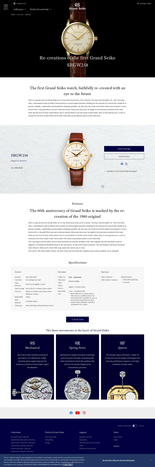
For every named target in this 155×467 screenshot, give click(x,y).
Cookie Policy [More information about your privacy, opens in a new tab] (67, 464)
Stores (116, 446)
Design (47, 443)
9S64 (70, 277)
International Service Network (89, 443)
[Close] (151, 460)
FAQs (81, 446)
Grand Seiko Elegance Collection (22, 451)
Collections (20, 9)
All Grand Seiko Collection (20, 437)
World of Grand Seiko (40, 9)
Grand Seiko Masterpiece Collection (23, 440)
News (116, 432)
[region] (77, 460)
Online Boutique (124, 149)
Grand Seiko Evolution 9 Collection (23, 443)
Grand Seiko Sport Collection (21, 448)
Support (83, 432)
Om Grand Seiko (50, 437)
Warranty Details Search (87, 448)
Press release (118, 437)
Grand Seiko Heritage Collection (22, 446)
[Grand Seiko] (77, 6)
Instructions (77, 277)
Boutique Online (144, 3)
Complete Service (85, 437)
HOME (13, 14)
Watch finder (78, 319)
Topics (116, 440)
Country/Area (20, 3)
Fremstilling (49, 440)
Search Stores (124, 156)
